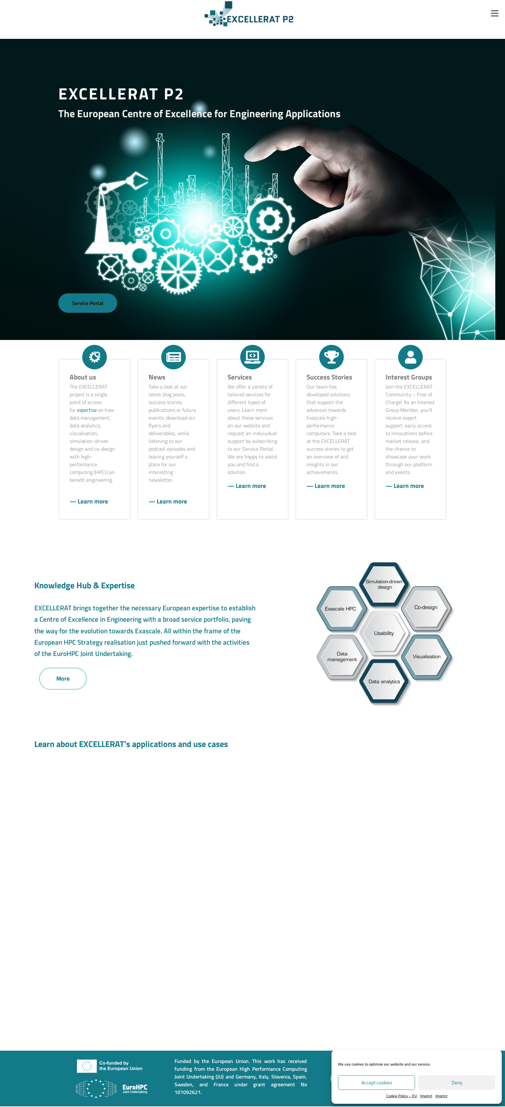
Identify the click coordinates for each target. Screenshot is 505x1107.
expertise (87, 410)
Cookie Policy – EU (401, 1096)
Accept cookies (376, 1082)
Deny (457, 1082)
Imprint (426, 1096)
